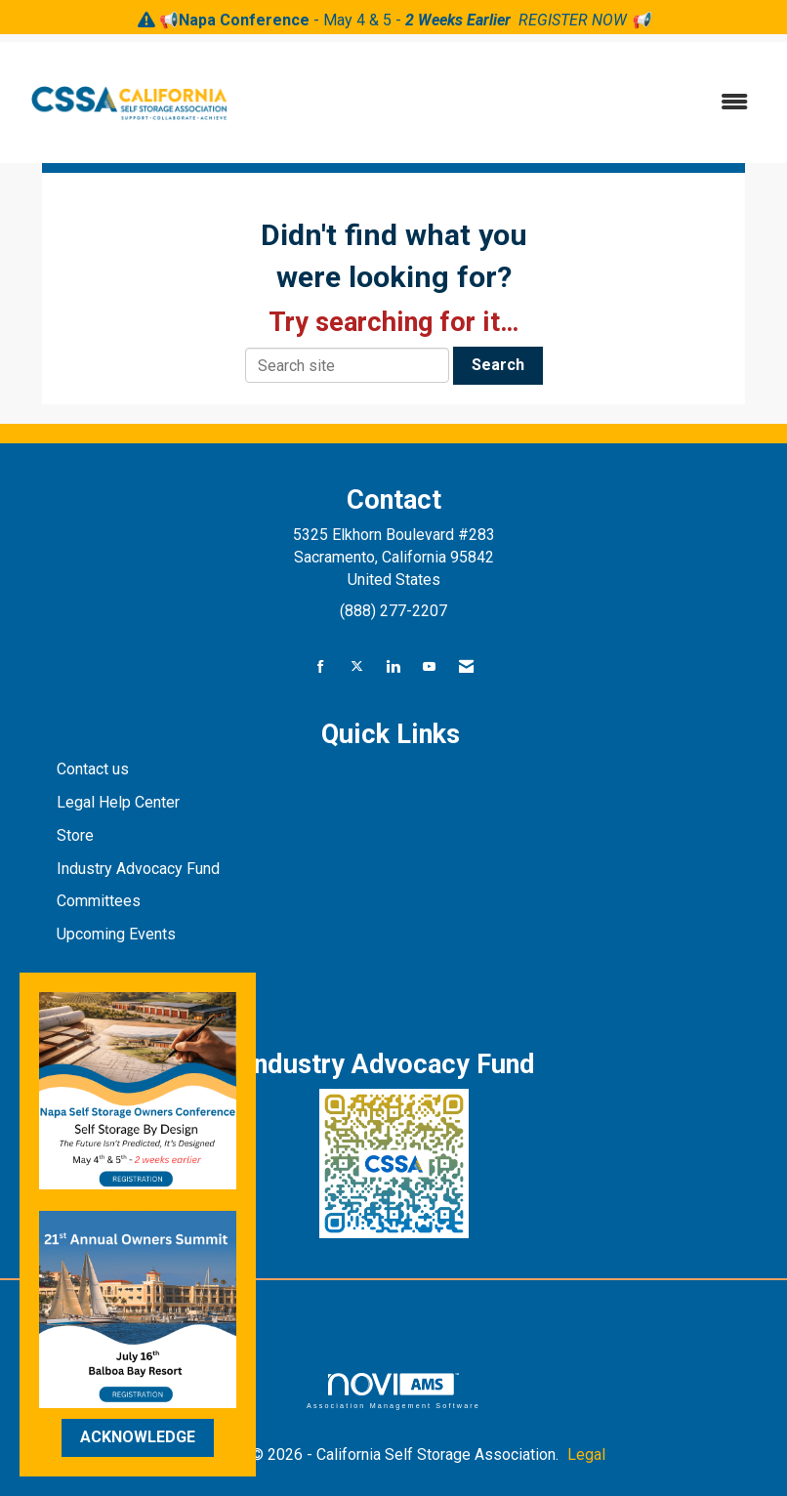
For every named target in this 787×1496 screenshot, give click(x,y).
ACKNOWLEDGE (137, 1437)
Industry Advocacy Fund (138, 868)
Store (77, 835)
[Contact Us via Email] (466, 667)
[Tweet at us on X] (357, 667)
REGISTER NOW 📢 (584, 20)
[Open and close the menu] (506, 103)
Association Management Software (393, 1391)
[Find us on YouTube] (429, 667)
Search (498, 364)
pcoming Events (123, 934)
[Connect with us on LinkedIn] (393, 667)
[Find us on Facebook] (321, 667)
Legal (586, 1454)
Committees (99, 901)
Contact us (95, 769)
